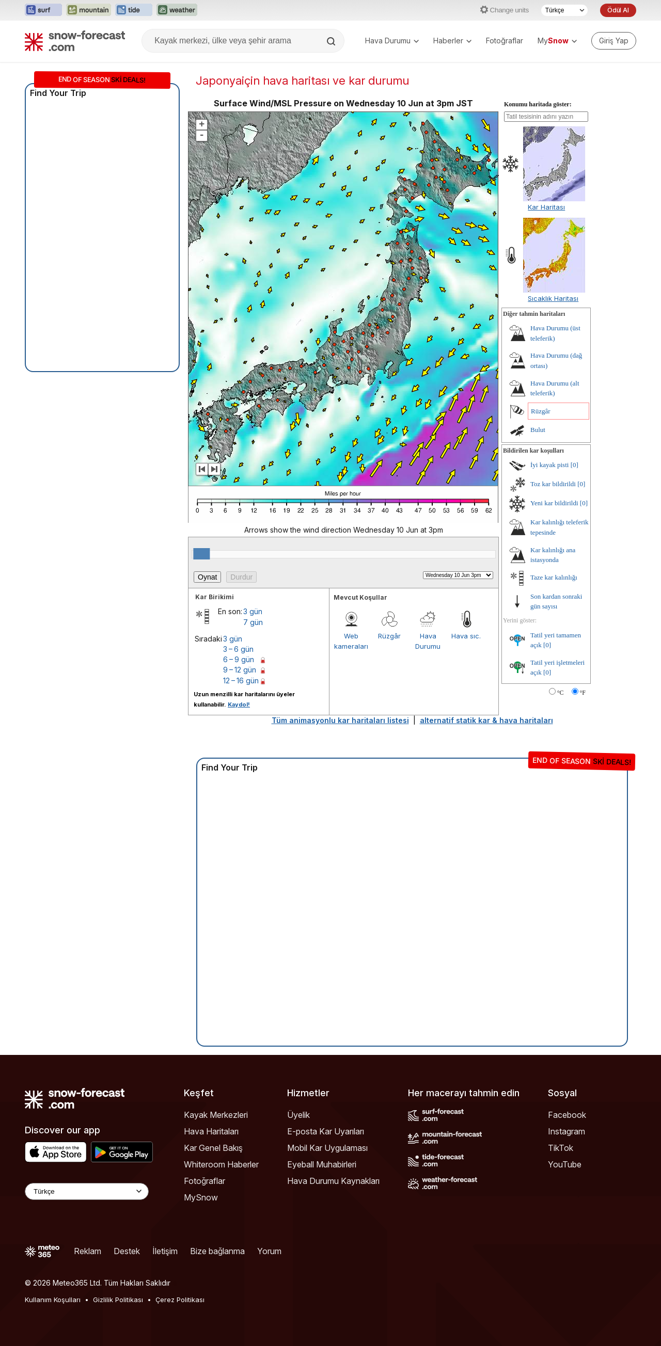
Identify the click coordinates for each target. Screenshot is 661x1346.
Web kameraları (351, 641)
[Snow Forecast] (75, 40)
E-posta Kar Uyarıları (325, 1131)
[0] (574, 465)
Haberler (452, 40)
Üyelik (298, 1115)
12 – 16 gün (241, 680)
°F (583, 692)
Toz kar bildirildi (553, 484)
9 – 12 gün (239, 669)
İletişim (165, 1251)
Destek (127, 1251)
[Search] (332, 41)
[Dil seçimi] (564, 10)
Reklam (87, 1251)
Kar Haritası (546, 207)
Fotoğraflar (504, 40)
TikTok (560, 1148)
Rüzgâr (389, 636)
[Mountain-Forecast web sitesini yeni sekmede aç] (88, 10)
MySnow (201, 1197)
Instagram (566, 1131)
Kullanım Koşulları (53, 1299)
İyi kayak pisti (549, 465)
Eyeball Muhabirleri (321, 1164)
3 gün (252, 611)
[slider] (201, 553)
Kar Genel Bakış (213, 1148)
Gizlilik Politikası (118, 1299)
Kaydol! (239, 704)
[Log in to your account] (613, 41)
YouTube (564, 1164)
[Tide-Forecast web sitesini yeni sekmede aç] (133, 10)
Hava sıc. (466, 636)
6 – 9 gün (238, 659)
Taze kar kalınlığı (553, 577)
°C (560, 692)
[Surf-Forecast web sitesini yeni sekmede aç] (43, 10)
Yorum (269, 1251)
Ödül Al (618, 10)
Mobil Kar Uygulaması (327, 1148)
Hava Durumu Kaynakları (333, 1181)
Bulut (537, 430)
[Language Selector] (87, 1191)
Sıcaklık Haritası (553, 298)
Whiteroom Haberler (221, 1164)
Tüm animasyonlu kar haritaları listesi (340, 720)
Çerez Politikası (179, 1299)
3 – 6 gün (238, 649)
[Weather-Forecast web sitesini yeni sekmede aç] (176, 10)
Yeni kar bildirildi (554, 503)
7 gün (253, 622)
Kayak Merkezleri (216, 1115)
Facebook (567, 1115)
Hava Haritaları (211, 1131)
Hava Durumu (392, 40)
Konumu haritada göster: (538, 104)
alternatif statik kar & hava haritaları (486, 720)
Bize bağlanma (217, 1251)
